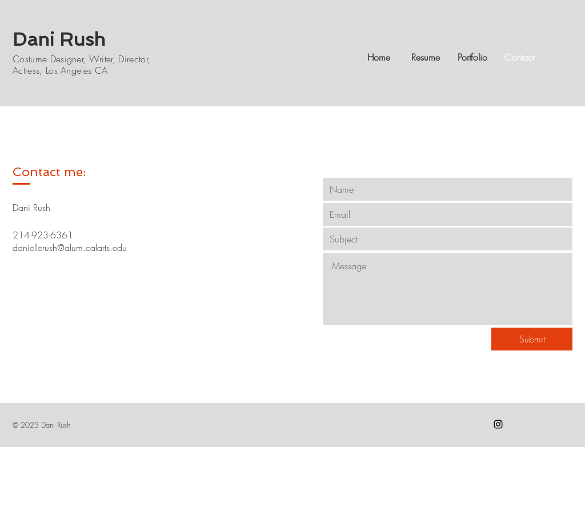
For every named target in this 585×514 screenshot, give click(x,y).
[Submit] (531, 339)
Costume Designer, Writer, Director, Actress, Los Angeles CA (81, 64)
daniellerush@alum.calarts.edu (70, 247)
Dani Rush (59, 39)
